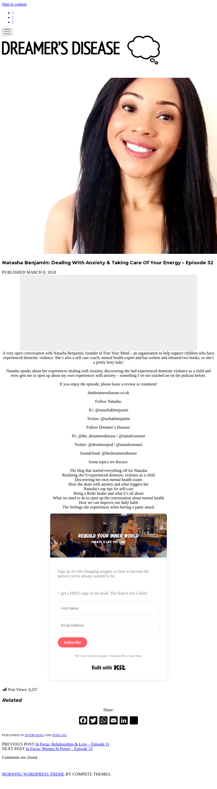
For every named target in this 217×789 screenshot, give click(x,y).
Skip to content (14, 4)
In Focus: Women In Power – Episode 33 (59, 749)
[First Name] (108, 608)
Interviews (34, 735)
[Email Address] (108, 625)
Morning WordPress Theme (33, 774)
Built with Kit (108, 667)
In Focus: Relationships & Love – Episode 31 (72, 744)
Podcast (59, 735)
